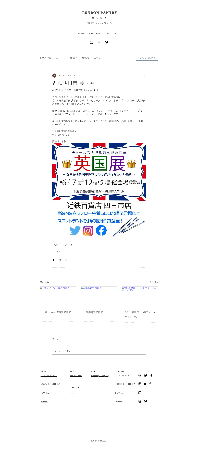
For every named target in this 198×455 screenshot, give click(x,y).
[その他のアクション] (144, 75)
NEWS (85, 58)
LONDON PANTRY (100, 13)
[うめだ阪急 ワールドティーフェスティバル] (140, 297)
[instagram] (91, 42)
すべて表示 (154, 282)
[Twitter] (145, 384)
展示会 (97, 58)
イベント (60, 58)
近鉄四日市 (68, 245)
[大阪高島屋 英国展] (99, 297)
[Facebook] (150, 384)
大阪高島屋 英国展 (93, 312)
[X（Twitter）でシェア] (59, 260)
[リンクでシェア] (66, 260)
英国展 (56, 245)
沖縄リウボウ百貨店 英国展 (57, 312)
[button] (90, 33)
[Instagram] (140, 384)
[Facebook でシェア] (53, 260)
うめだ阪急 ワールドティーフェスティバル (140, 314)
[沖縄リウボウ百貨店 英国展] (58, 297)
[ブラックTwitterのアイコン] (107, 42)
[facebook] (99, 42)
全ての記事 (45, 58)
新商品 (73, 58)
